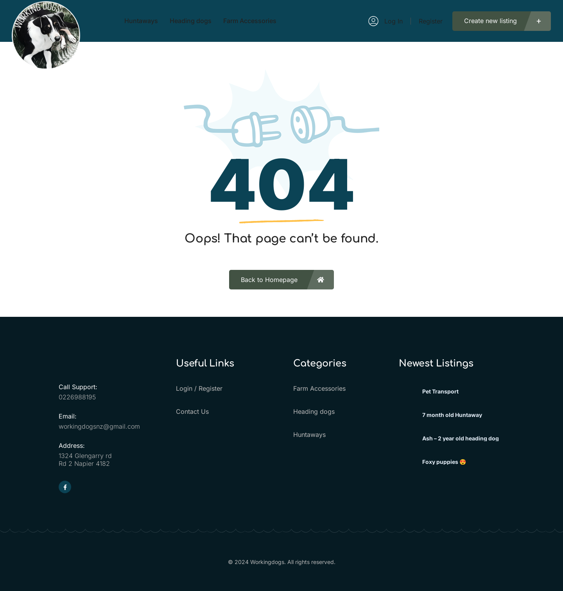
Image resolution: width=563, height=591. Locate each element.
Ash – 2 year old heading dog (460, 438)
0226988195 (77, 397)
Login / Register (199, 388)
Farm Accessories (319, 388)
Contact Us (192, 411)
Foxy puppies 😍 (444, 462)
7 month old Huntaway (452, 415)
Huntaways (309, 434)
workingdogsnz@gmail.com (99, 426)
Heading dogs (314, 411)
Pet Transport (440, 391)
